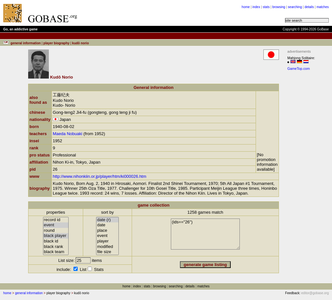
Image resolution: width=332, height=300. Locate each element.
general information (29, 293)
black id (55, 241)
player (107, 241)
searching (295, 7)
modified (107, 247)
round (55, 230)
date (107, 225)
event (55, 225)
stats (266, 7)
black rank (55, 247)
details (309, 7)
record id (55, 220)
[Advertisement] (162, 13)
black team (55, 252)
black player (55, 236)
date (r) (107, 220)
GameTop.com (298, 68)
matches (322, 7)
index (256, 7)
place (107, 230)
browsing (278, 7)
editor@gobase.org (315, 293)
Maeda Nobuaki (67, 133)
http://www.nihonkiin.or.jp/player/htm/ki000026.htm (99, 176)
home (246, 7)
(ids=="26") (205, 234)
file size (107, 252)
